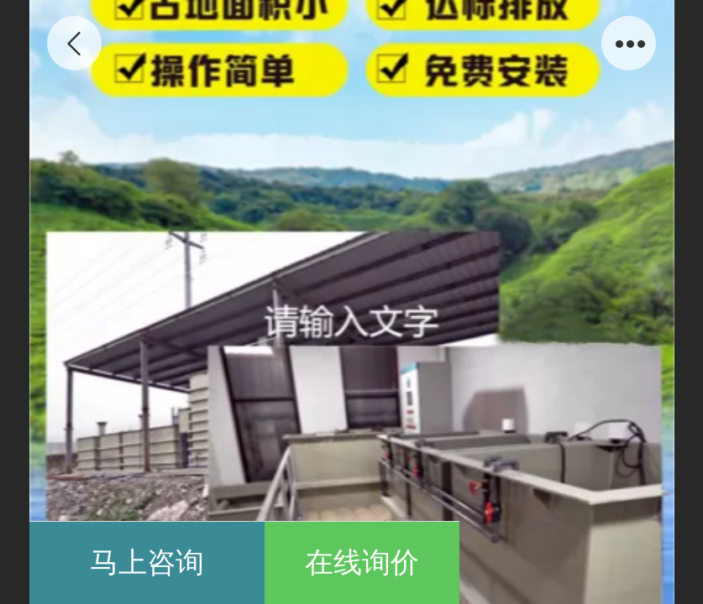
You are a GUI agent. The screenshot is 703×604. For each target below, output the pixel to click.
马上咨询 (147, 562)
